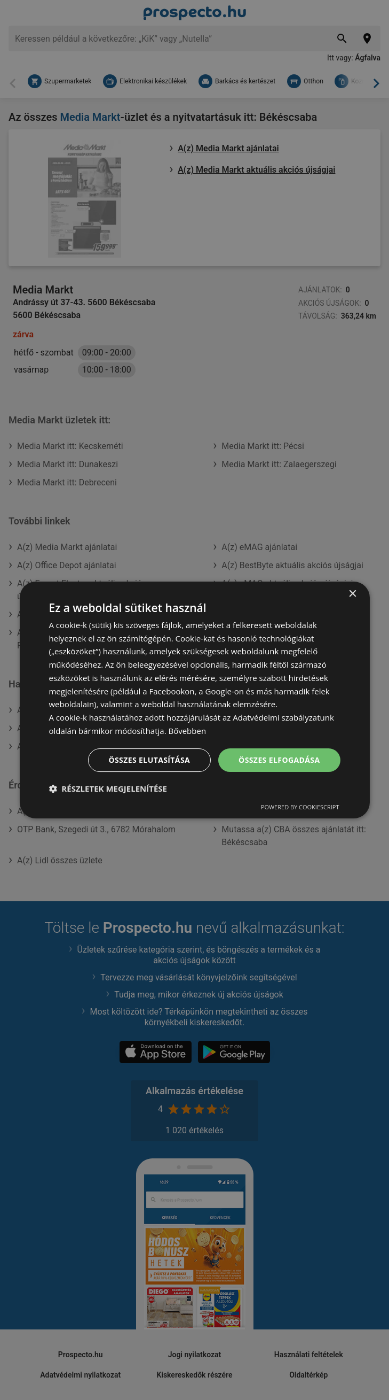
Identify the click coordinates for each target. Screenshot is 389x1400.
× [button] (352, 594)
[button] (108, 788)
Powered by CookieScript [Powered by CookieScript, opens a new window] (300, 807)
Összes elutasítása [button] (149, 760)
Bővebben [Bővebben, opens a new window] (187, 730)
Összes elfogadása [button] (279, 760)
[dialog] (194, 700)
